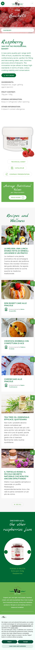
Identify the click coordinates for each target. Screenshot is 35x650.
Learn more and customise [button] (17, 646)
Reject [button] (9, 641)
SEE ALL (17, 504)
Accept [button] (25, 641)
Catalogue (17, 168)
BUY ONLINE (8, 75)
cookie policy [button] (14, 627)
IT (32, 3)
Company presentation (17, 174)
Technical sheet (18, 162)
